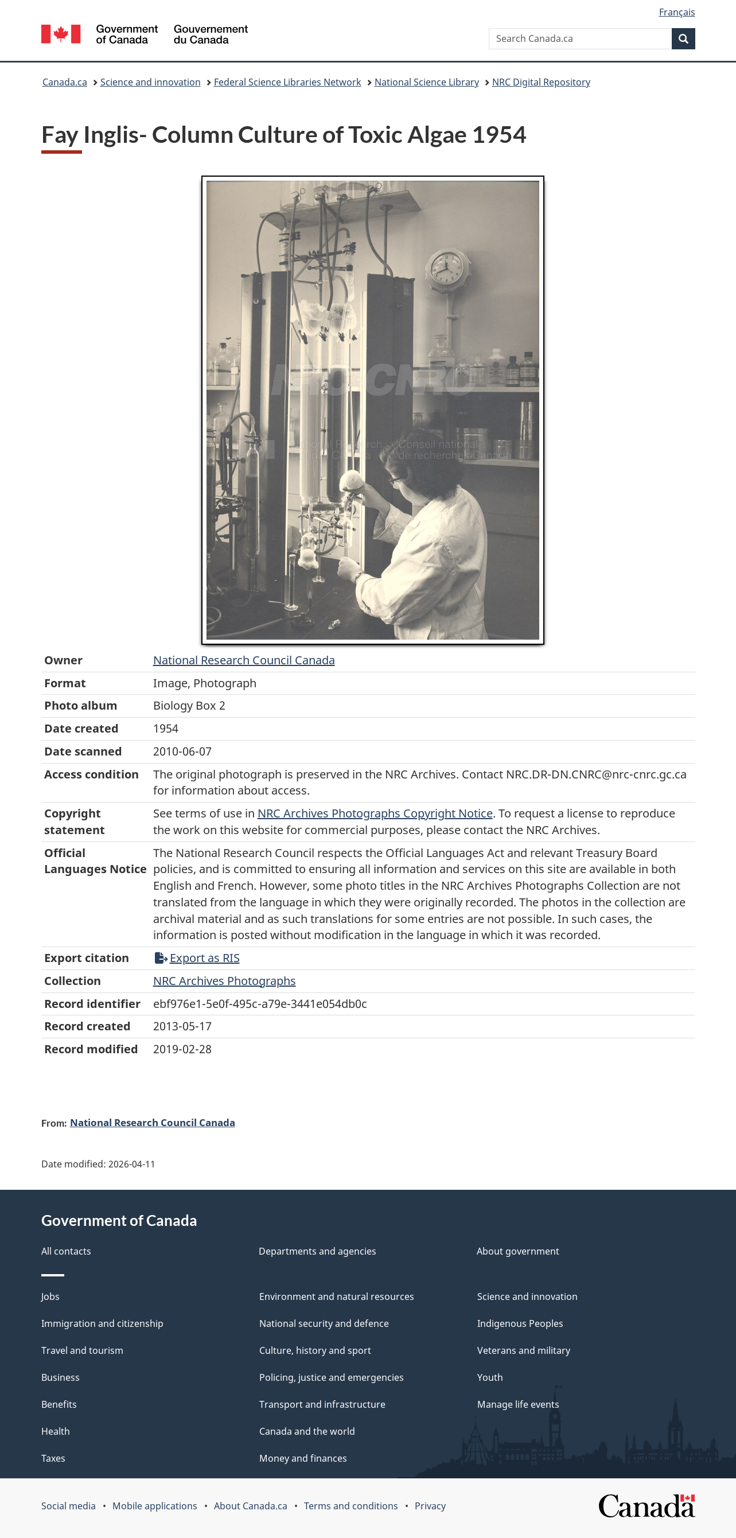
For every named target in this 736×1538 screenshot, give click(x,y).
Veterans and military (523, 1350)
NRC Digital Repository (541, 82)
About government (518, 1251)
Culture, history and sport (315, 1350)
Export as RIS (197, 957)
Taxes (53, 1458)
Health (55, 1431)
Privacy (430, 1506)
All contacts (66, 1251)
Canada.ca (64, 82)
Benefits (59, 1404)
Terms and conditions (351, 1506)
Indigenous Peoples (520, 1323)
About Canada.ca (250, 1506)
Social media (68, 1506)
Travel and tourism (82, 1350)
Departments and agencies (317, 1251)
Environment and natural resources (336, 1296)
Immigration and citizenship (102, 1323)
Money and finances (303, 1458)
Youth (490, 1377)
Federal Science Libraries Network (287, 82)
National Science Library (427, 82)
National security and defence (324, 1323)
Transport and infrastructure (322, 1404)
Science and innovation (150, 82)
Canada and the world (307, 1431)
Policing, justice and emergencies (331, 1377)
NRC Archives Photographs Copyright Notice (375, 813)
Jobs (50, 1296)
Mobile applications (154, 1506)
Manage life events (518, 1404)
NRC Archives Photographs (224, 980)
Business (60, 1377)
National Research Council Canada (244, 660)
